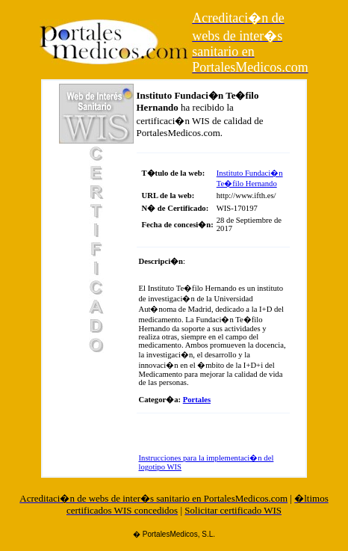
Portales (197, 399)
